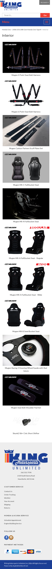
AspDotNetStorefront (20, 566)
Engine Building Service (12, 523)
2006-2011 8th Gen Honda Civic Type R (26, 30)
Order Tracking (9, 495)
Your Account (9, 501)
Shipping (7, 505)
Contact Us (8, 491)
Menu (5, 21)
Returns (7, 508)
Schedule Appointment (12, 520)
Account (45, 2)
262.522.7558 (26, 472)
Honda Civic (6, 30)
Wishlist (7, 498)
